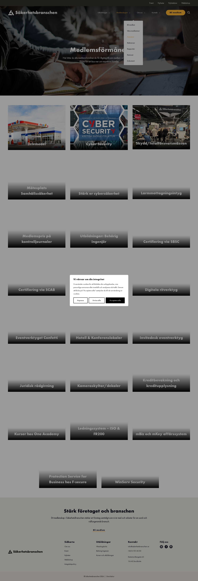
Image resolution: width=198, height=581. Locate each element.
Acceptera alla (115, 300)
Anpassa (80, 300)
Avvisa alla (97, 300)
